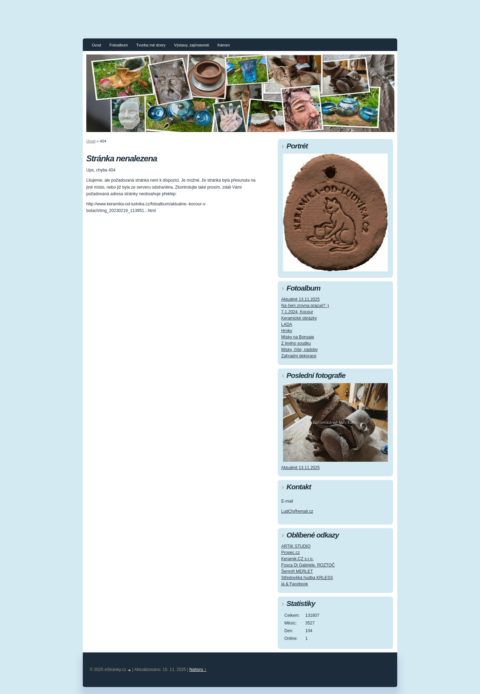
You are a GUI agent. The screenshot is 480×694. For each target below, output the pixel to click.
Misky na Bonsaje (297, 337)
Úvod (96, 45)
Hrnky (286, 330)
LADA (286, 324)
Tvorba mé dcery (151, 45)
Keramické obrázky (299, 318)
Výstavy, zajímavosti (191, 45)
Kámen (223, 45)
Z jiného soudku (296, 343)
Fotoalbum (118, 45)
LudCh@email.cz (297, 511)
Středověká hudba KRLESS (307, 577)
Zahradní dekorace (299, 355)
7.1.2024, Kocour (297, 311)
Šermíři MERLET (297, 571)
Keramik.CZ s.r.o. (297, 558)
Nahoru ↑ (197, 669)
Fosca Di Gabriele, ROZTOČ (308, 565)
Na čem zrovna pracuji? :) (305, 305)
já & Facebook (294, 584)
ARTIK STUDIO (296, 546)
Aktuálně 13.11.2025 (300, 299)
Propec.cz (290, 552)
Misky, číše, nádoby (299, 349)
